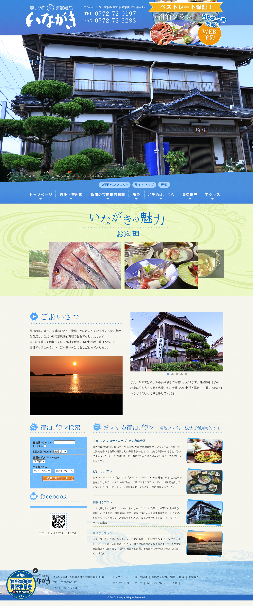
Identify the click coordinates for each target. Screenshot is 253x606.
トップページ (120, 577)
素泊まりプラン (102, 533)
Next (223, 344)
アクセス (117, 582)
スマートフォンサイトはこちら (58, 532)
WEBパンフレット (157, 582)
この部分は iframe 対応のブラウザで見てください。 (58, 462)
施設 (181, 577)
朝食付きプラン (102, 502)
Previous (131, 344)
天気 (174, 582)
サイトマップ (134, 582)
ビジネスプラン (102, 471)
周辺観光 (194, 577)
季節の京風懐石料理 (163, 577)
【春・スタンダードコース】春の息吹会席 (119, 440)
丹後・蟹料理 (139, 577)
